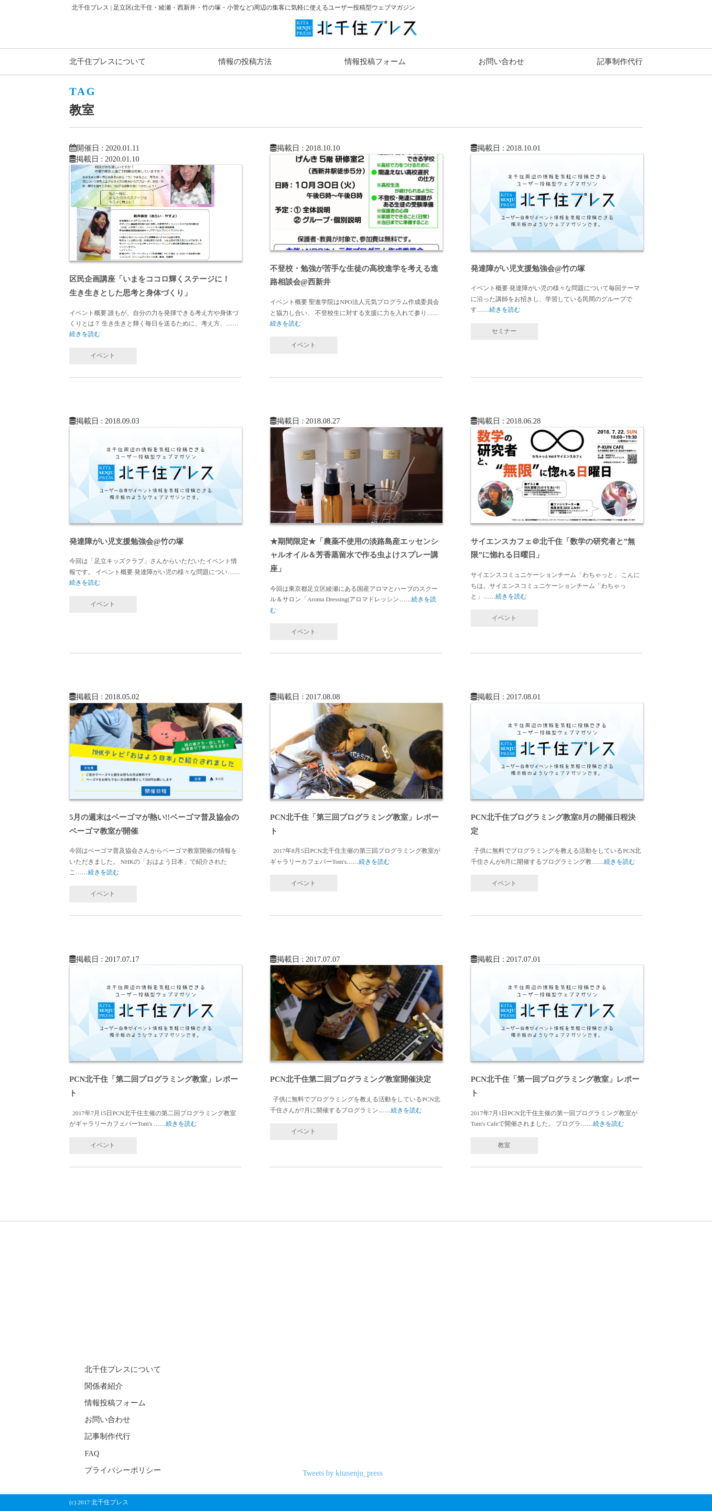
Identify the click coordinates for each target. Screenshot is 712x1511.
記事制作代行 (620, 61)
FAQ (92, 1453)
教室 (504, 1145)
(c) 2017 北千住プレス (99, 1502)
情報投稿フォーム (375, 61)
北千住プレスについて (107, 61)
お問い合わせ (501, 61)
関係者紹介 (104, 1386)
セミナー (504, 331)
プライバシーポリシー (123, 1470)
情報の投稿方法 (245, 61)
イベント (102, 355)
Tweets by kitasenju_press (342, 1473)
